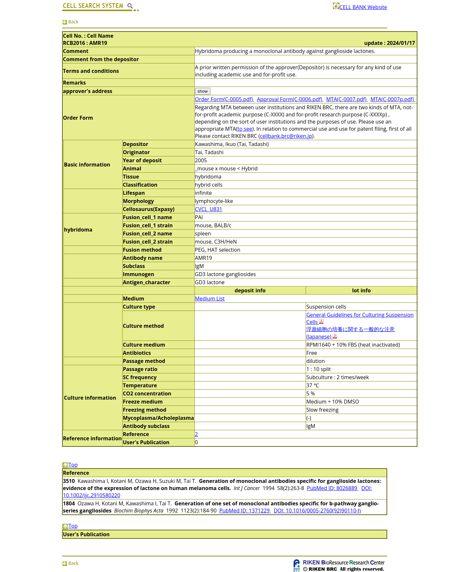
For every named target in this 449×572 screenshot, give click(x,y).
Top (70, 464)
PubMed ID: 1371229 (245, 510)
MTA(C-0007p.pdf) (392, 99)
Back (70, 22)
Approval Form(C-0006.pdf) (290, 99)
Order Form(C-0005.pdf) (224, 99)
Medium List (210, 298)
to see (244, 128)
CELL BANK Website (360, 7)
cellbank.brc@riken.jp (286, 136)
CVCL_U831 (208, 209)
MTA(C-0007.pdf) (347, 99)
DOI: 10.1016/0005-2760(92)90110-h (317, 510)
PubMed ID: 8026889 (333, 488)
